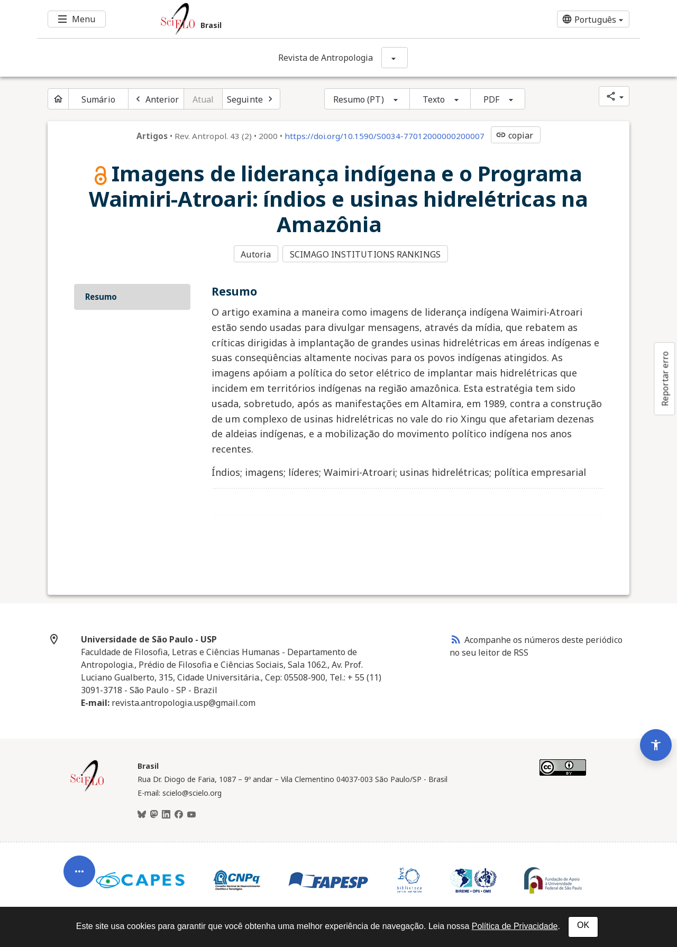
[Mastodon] (154, 814)
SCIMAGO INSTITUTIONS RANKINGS (366, 254)
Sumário (98, 99)
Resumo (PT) (358, 99)
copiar (515, 135)
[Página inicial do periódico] (58, 98)
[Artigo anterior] (156, 98)
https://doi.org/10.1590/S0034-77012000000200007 (384, 136)
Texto (434, 99)
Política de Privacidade (515, 926)
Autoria (256, 254)
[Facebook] (179, 814)
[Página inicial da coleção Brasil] (87, 789)
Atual (203, 99)
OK (583, 925)
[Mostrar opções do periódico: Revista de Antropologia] (394, 57)
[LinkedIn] (166, 814)
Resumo (101, 295)
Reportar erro (665, 378)
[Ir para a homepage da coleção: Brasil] (288, 19)
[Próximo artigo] (251, 98)
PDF (491, 99)
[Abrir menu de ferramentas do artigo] (79, 864)
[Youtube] (191, 814)
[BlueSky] (142, 814)
